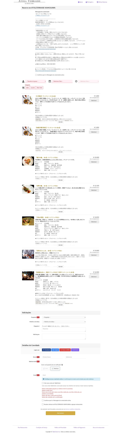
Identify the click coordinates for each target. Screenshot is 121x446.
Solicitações (36, 334)
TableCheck (75, 350)
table (27, 87)
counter (32, 87)
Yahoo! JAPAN (65, 350)
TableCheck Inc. (56, 431)
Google (55, 350)
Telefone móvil (34, 361)
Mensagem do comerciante (42, 11)
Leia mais (60, 122)
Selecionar (94, 100)
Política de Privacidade (60, 427)
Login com (36, 350)
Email (36, 375)
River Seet (39, 87)
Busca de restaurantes (98, 427)
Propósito (35, 317)
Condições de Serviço (41, 427)
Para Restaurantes (22, 427)
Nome (36, 357)
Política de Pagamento (79, 427)
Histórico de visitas (34, 321)
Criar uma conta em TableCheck (51, 383)
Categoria (27, 85)
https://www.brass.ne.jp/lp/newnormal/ (45, 49)
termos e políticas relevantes (72, 409)
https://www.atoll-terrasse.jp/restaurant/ (45, 70)
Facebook (46, 350)
